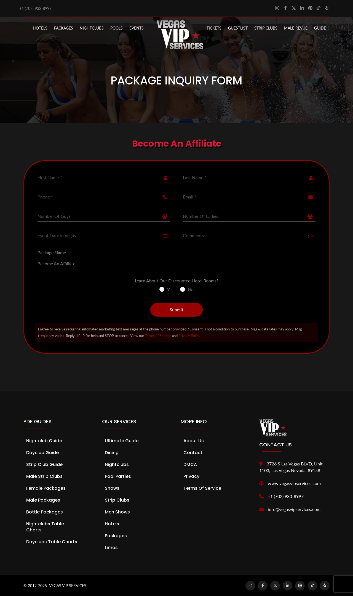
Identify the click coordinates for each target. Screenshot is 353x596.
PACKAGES (63, 28)
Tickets (214, 28)
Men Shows (117, 512)
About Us (193, 441)
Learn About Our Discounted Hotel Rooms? (176, 280)
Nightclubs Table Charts (45, 527)
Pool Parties (118, 476)
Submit (176, 309)
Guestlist (238, 28)
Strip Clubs (117, 500)
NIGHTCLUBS (92, 28)
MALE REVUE (295, 28)
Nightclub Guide (44, 441)
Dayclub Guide (42, 452)
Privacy (191, 476)
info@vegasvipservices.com (294, 509)
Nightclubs (117, 464)
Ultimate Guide (121, 441)
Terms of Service (158, 335)
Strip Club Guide (44, 464)
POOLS (116, 28)
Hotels (40, 28)
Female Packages (46, 488)
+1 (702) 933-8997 (35, 8)
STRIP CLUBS (265, 28)
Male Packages (43, 500)
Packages (116, 536)
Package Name (52, 252)
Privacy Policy (189, 335)
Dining (112, 452)
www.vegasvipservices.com (294, 483)
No (191, 289)
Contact (192, 452)
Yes (170, 289)
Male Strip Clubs (44, 476)
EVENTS (136, 28)
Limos (111, 547)
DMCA (190, 464)
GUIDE (320, 28)
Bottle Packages (44, 512)
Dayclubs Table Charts (51, 542)
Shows (112, 488)
